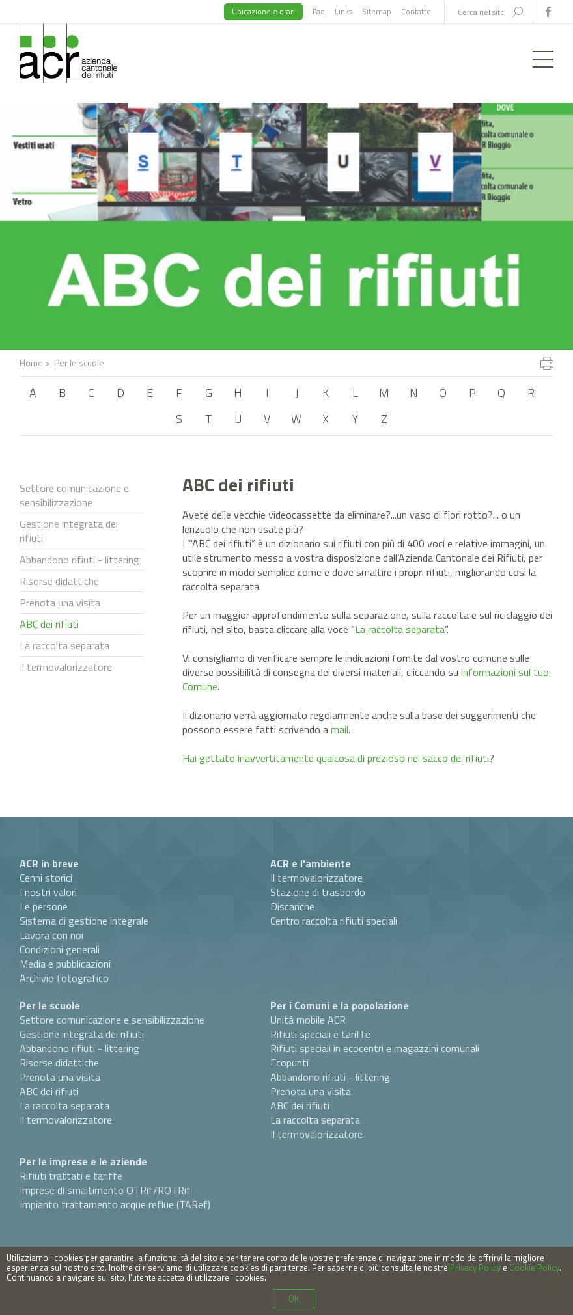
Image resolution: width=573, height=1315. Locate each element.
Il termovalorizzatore (66, 667)
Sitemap (376, 11)
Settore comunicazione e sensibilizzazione (74, 495)
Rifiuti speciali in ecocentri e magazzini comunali (374, 1048)
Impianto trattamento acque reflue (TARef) (115, 1204)
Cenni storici (46, 878)
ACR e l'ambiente (310, 863)
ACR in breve (49, 863)
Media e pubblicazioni (65, 963)
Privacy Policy (475, 1267)
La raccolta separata (64, 645)
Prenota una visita (60, 602)
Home (31, 363)
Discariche (292, 906)
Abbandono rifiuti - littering (79, 559)
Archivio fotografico (64, 978)
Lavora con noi (51, 935)
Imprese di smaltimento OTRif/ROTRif (105, 1190)
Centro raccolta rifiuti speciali (333, 921)
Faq (319, 11)
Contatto (416, 11)
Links (343, 11)
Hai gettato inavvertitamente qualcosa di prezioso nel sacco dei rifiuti (335, 758)
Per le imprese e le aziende (83, 1161)
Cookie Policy (534, 1267)
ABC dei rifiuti (49, 624)
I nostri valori (48, 892)
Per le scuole (50, 1005)
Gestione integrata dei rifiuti (69, 531)
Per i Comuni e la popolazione (339, 1005)
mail (339, 729)
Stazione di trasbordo (317, 892)
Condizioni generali (60, 949)
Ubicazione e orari (263, 11)
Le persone (44, 906)
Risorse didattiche (59, 581)
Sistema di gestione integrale (84, 921)
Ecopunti (289, 1062)
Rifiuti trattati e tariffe (71, 1176)
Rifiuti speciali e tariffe (320, 1034)
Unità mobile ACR (308, 1019)
